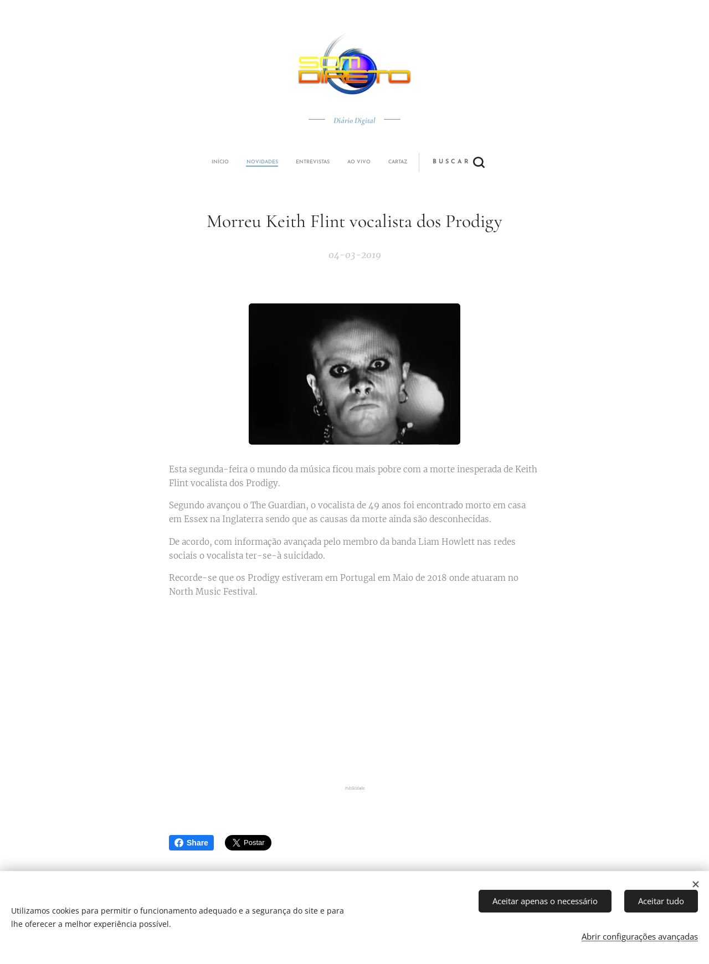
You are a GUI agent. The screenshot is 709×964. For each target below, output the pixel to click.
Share (191, 842)
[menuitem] (278, 162)
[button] (395, 162)
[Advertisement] (354, 693)
